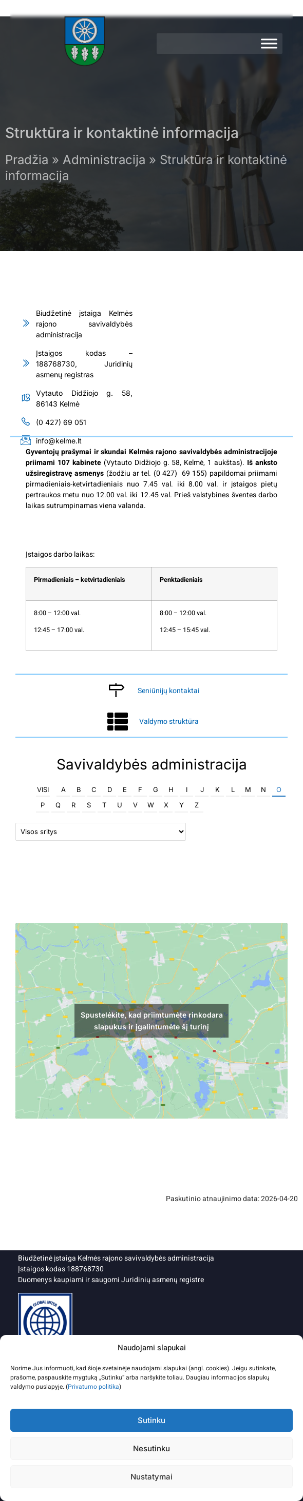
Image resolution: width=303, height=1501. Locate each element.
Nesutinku (151, 1448)
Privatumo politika (93, 1386)
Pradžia (26, 159)
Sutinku (151, 1420)
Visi (43, 789)
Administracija (104, 159)
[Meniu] (269, 44)
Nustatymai (151, 1477)
